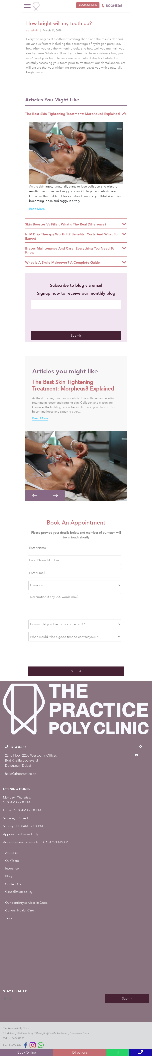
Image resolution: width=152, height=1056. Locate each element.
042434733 (18, 1038)
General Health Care (19, 910)
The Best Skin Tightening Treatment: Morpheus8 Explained (73, 385)
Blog (8, 876)
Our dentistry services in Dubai (26, 903)
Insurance (12, 868)
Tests (8, 918)
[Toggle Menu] (27, 6)
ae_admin (32, 30)
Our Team (12, 861)
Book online (88, 5)
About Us (12, 853)
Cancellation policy (18, 892)
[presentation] (61, 320)
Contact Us (13, 884)
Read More (37, 209)
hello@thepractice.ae (20, 773)
